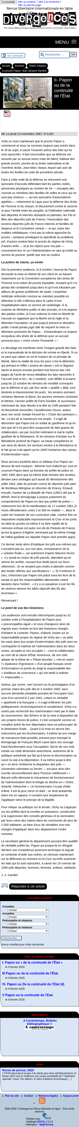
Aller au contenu (27, 1)
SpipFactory (46, 1124)
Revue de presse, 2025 (18, 1070)
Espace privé (69, 1095)
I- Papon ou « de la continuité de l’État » (32, 962)
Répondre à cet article (28, 886)
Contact (27, 1095)
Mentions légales (47, 1095)
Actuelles (8, 906)
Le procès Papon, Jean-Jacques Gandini (24, 70)
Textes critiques (37, 65)
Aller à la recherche (48, 1)
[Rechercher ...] (54, 54)
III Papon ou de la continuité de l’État (30, 973)
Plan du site (11, 1095)
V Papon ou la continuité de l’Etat (27, 995)
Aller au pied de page (29, 5)
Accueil (6, 65)
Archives (19, 65)
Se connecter (15, 55)
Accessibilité (8, 2)
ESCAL (41, 1121)
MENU (62, 42)
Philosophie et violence (17, 920)
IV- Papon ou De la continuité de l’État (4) (33, 984)
